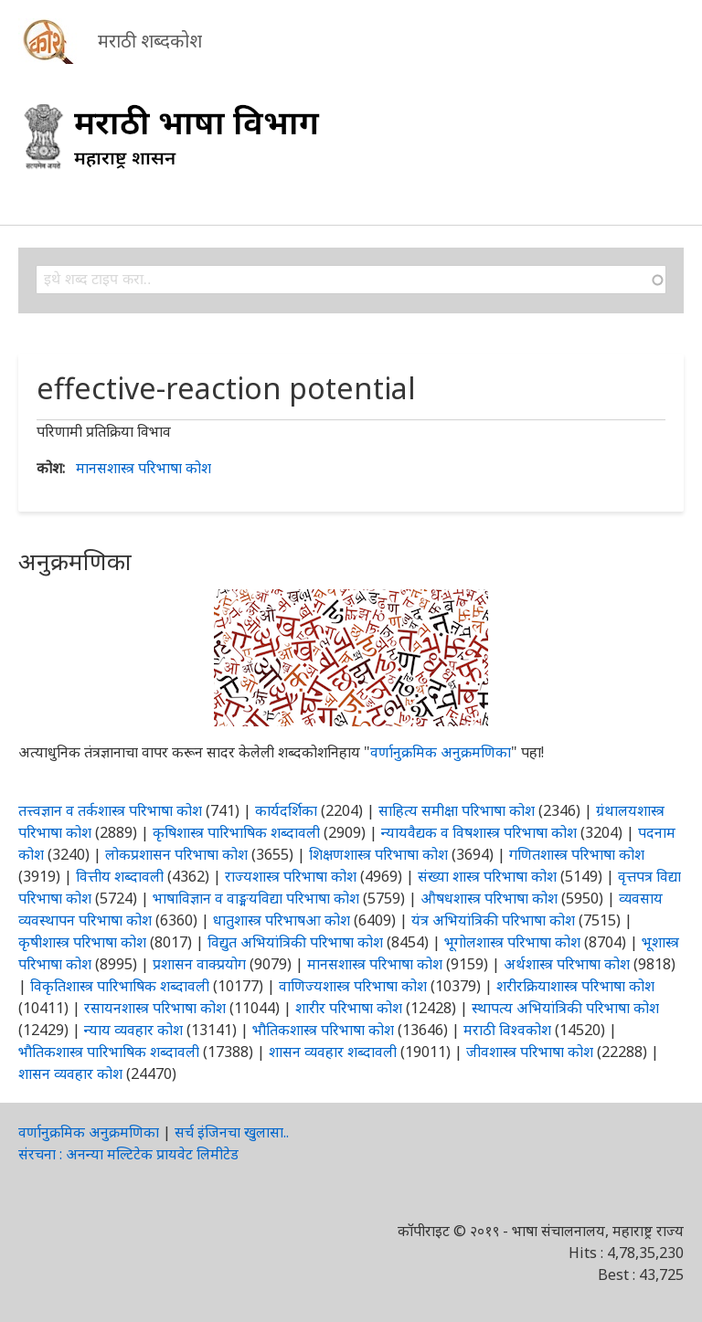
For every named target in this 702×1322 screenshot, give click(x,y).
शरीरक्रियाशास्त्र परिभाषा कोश (575, 986)
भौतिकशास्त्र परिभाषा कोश (323, 1030)
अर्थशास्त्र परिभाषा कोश (567, 964)
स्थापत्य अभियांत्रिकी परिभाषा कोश (565, 1008)
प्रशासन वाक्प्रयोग (199, 964)
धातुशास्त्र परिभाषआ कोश (281, 920)
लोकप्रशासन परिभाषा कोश (176, 854)
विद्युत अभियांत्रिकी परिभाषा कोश (295, 942)
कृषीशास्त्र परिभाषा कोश (82, 942)
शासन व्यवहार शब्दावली (333, 1052)
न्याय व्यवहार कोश (133, 1030)
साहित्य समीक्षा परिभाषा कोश (456, 810)
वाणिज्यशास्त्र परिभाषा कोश (353, 986)
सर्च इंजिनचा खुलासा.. (232, 1132)
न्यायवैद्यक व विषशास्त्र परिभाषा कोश (479, 832)
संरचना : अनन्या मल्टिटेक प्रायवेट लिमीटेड (128, 1154)
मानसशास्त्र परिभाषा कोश (143, 468)
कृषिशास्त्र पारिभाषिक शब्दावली (236, 832)
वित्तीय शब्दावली (120, 876)
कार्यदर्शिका (286, 810)
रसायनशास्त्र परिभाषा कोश (155, 1008)
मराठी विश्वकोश (507, 1030)
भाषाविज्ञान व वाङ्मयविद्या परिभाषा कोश (256, 898)
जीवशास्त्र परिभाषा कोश (529, 1052)
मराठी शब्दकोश (150, 40)
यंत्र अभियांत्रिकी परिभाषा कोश (493, 920)
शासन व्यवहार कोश (70, 1073)
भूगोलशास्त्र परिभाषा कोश (512, 942)
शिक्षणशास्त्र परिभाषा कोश (378, 854)
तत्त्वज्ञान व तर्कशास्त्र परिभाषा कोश (110, 810)
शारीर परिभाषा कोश (348, 1008)
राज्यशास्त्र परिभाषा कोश (290, 876)
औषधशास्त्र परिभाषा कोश (489, 898)
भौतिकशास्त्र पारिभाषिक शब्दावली (108, 1052)
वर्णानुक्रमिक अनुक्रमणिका (440, 752)
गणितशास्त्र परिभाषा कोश (576, 854)
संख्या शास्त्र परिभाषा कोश (487, 876)
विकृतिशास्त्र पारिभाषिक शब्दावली (121, 986)
